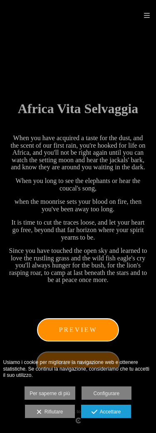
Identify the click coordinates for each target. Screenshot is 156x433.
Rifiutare (50, 412)
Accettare (106, 412)
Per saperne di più (50, 393)
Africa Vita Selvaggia (78, 108)
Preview (78, 329)
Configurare (107, 393)
